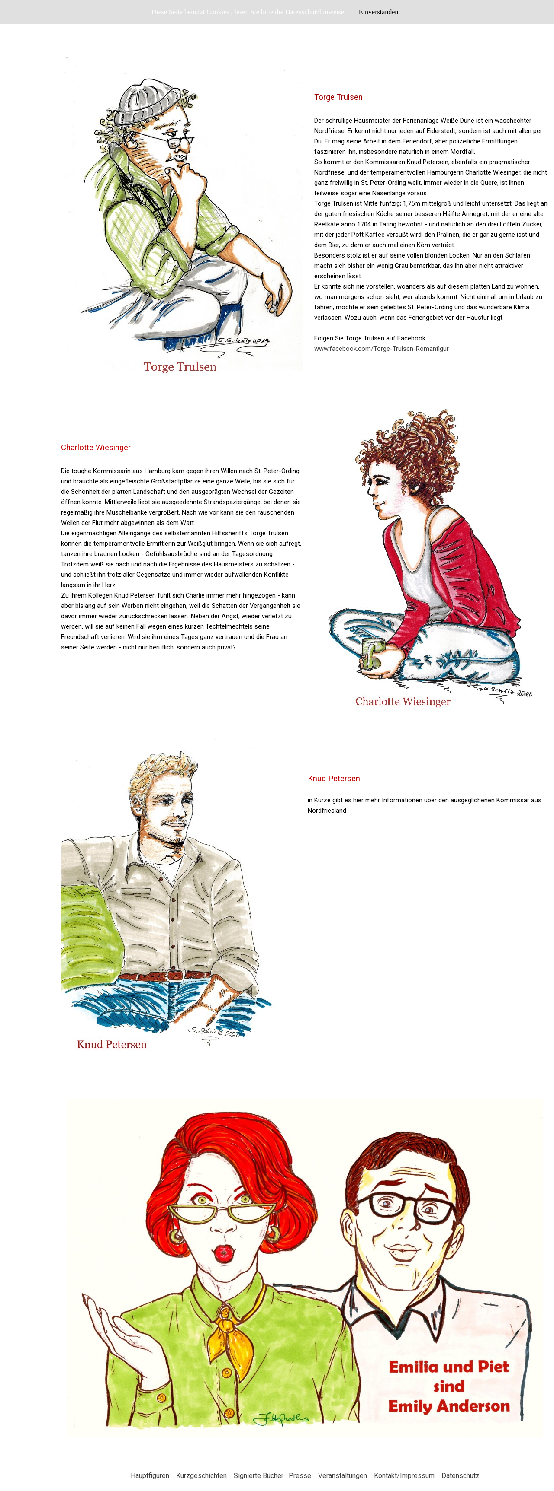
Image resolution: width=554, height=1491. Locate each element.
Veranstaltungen (342, 1476)
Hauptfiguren (150, 1476)
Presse (300, 1476)
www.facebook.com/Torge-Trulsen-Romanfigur (381, 349)
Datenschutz (460, 1476)
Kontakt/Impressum (404, 1476)
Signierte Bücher (258, 1476)
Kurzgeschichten (201, 1476)
